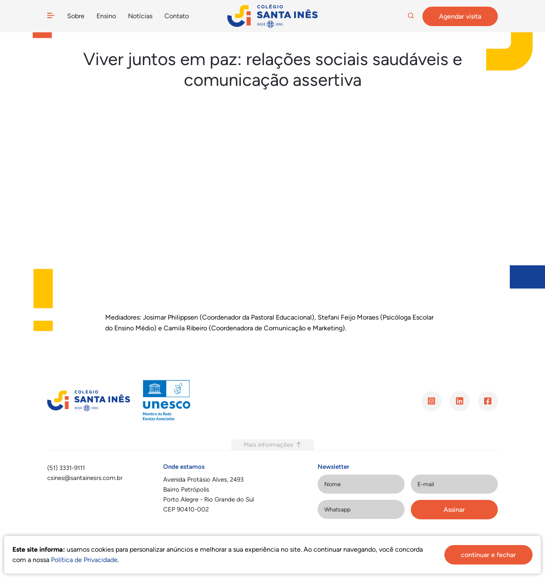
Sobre (75, 16)
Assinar (454, 510)
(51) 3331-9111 (66, 468)
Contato (176, 16)
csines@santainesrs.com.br (85, 478)
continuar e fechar (488, 555)
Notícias (140, 16)
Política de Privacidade (84, 560)
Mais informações (273, 444)
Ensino (106, 16)
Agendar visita (460, 16)
